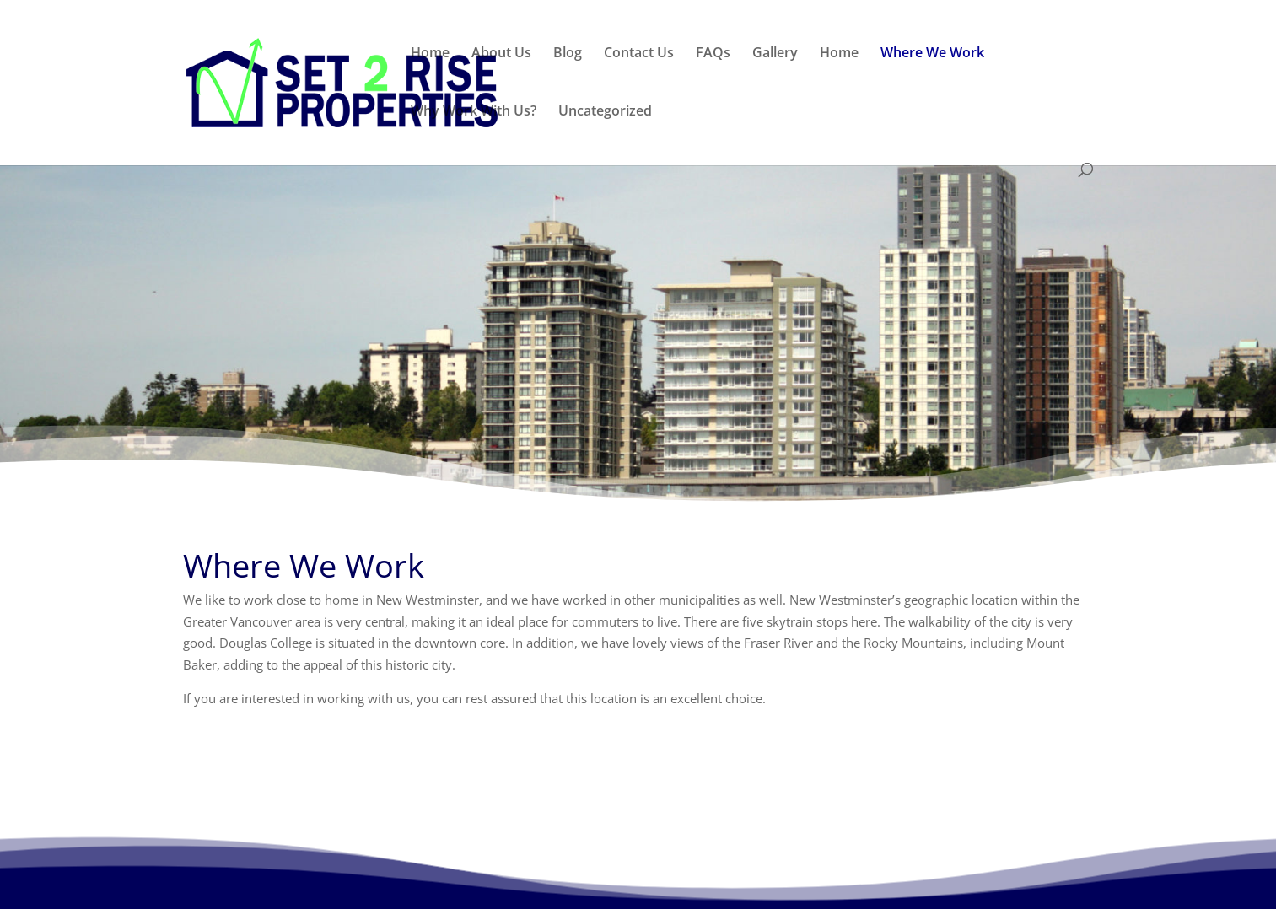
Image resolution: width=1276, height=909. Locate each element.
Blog (567, 54)
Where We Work (932, 54)
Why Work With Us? (473, 112)
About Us (501, 54)
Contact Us (639, 54)
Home (430, 54)
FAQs (713, 54)
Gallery (775, 54)
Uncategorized (605, 112)
